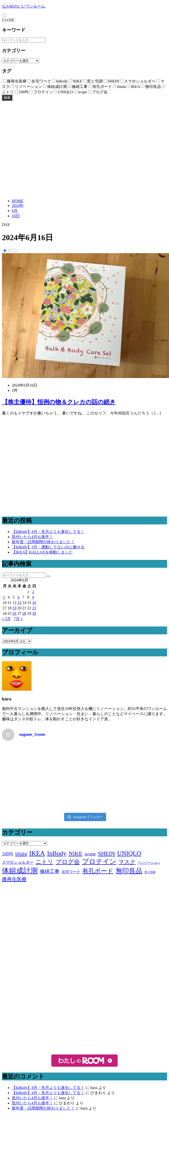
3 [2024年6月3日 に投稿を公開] (4, 597)
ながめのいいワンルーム (23, 6)
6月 (15, 211)
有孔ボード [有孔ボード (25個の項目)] (97, 870)
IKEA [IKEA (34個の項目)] (37, 853)
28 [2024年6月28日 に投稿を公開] (24, 613)
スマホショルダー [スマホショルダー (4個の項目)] (17, 862)
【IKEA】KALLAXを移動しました (42, 552)
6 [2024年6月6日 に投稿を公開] (18, 597)
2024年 (18, 205)
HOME (17, 201)
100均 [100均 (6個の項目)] (7, 853)
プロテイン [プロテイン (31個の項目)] (99, 861)
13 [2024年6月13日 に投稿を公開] (19, 603)
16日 (16, 216)
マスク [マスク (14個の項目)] (127, 862)
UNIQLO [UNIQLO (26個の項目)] (129, 853)
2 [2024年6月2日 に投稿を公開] (33, 592)
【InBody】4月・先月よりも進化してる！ (48, 532)
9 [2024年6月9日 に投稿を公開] (33, 597)
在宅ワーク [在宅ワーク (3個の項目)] (71, 872)
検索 (7, 97)
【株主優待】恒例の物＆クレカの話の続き (59, 402)
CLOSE (8, 20)
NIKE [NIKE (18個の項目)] (75, 853)
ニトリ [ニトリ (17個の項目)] (44, 862)
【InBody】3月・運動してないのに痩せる (48, 547)
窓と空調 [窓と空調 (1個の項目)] (149, 872)
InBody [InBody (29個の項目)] (56, 853)
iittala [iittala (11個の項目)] (21, 854)
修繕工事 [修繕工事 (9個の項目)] (49, 871)
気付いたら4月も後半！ (32, 537)
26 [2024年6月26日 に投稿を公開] (14, 613)
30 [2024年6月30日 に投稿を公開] (34, 613)
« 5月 (6, 619)
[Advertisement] (46, 149)
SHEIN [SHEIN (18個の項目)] (106, 853)
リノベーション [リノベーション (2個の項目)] (149, 862)
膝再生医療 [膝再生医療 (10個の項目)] (14, 879)
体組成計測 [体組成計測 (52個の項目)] (20, 871)
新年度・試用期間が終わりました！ (43, 542)
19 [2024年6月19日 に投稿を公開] (14, 608)
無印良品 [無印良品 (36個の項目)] (129, 871)
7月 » (18, 619)
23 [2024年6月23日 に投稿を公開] (34, 608)
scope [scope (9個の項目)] (90, 853)
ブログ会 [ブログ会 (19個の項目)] (68, 862)
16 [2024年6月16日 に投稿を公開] (34, 603)
